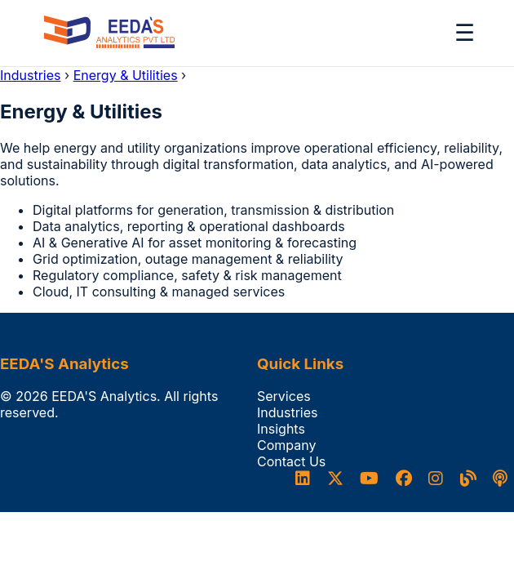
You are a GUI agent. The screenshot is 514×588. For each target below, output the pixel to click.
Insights (281, 429)
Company (286, 445)
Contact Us (291, 461)
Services (284, 396)
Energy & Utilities (125, 75)
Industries (30, 75)
